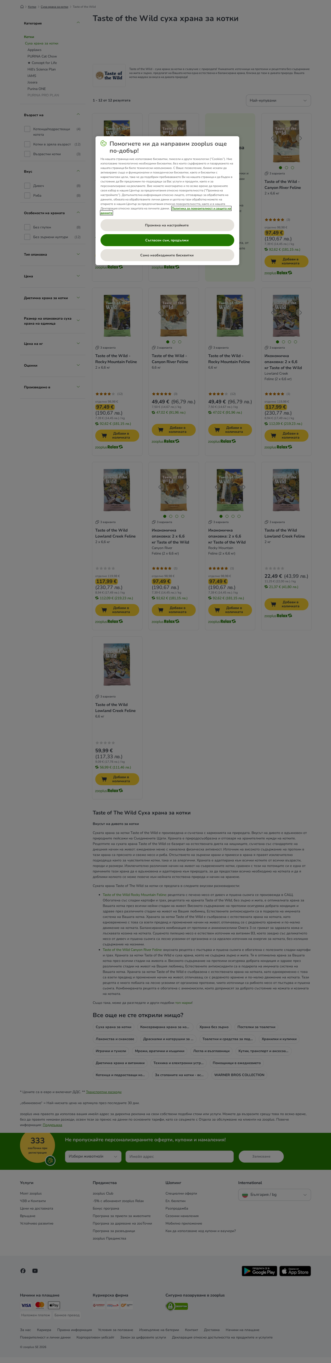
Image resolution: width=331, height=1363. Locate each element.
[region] (167, 200)
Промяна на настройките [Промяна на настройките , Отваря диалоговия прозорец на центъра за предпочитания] (167, 225)
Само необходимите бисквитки (167, 255)
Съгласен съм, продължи (167, 240)
